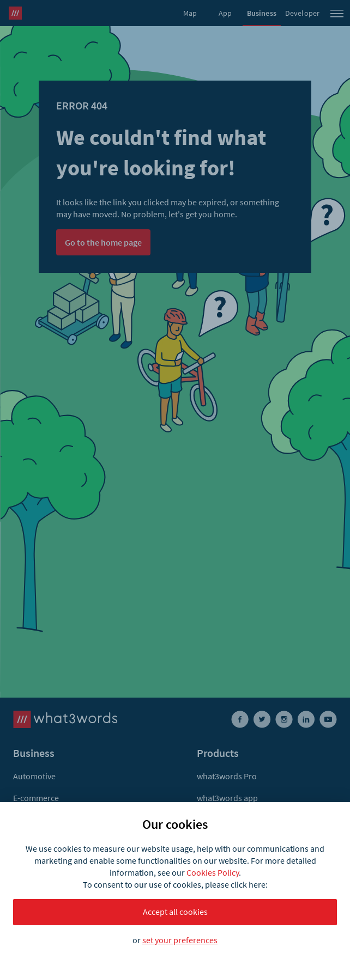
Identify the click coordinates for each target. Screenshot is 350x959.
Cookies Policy (212, 872)
